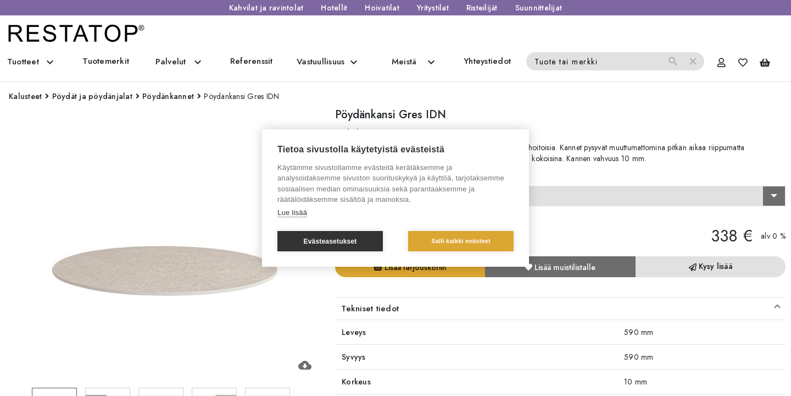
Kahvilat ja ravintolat (266, 7)
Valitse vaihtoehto (370, 176)
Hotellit (334, 7)
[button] (560, 309)
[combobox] (560, 196)
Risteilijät (482, 7)
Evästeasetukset (329, 241)
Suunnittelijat (538, 7)
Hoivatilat (382, 7)
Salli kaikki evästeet (461, 241)
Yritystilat (433, 7)
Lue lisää (292, 212)
